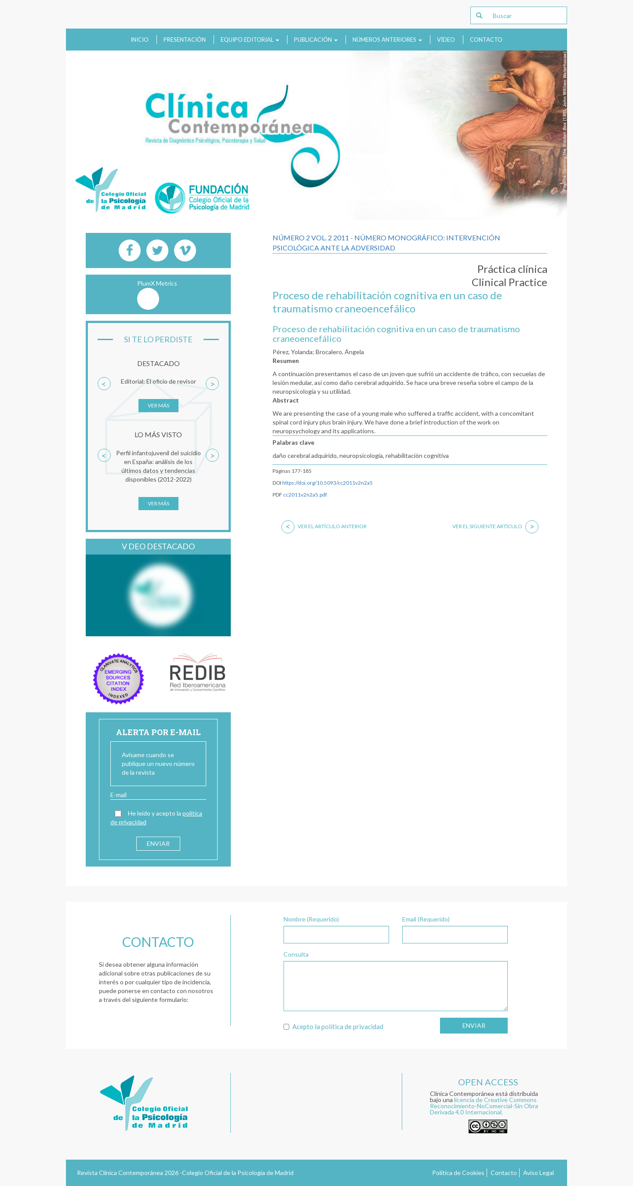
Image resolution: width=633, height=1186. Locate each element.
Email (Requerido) (426, 919)
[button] (104, 399)
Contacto (486, 39)
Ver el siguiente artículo (495, 526)
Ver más (158, 405)
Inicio (140, 39)
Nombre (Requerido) (311, 919)
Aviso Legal (538, 1172)
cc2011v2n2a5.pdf (305, 494)
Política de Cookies (458, 1172)
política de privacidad (352, 1026)
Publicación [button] (316, 39)
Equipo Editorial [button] (250, 39)
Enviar (473, 1025)
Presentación (185, 39)
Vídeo (446, 39)
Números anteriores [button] (387, 39)
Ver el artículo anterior (324, 526)
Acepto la (333, 1026)
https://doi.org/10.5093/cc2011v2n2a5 (327, 482)
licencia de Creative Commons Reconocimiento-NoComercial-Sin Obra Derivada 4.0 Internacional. (484, 1106)
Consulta (296, 954)
